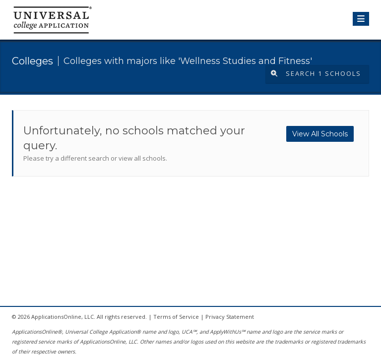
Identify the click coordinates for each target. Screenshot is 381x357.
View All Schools (320, 133)
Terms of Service (176, 316)
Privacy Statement (229, 316)
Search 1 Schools (316, 73)
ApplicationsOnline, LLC (62, 316)
